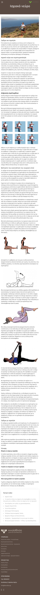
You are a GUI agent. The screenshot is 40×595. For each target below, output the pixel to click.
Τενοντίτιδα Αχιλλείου (10, 508)
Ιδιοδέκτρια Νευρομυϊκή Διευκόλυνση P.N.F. (9, 569)
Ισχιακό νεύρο (8, 496)
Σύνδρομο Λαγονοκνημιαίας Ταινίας (14, 513)
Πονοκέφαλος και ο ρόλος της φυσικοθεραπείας (17, 503)
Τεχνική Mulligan (4, 572)
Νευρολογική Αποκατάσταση (7, 541)
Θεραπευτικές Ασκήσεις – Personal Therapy (9, 539)
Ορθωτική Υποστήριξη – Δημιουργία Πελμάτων (10, 555)
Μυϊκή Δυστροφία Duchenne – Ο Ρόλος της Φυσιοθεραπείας (20, 521)
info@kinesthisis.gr (6, 585)
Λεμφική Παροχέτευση (5, 553)
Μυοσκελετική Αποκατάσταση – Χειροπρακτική (10, 544)
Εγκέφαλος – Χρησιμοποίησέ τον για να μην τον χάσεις (19, 518)
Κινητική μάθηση (4, 565)
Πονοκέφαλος (4, 548)
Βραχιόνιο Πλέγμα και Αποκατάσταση (14, 516)
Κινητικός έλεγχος (4, 562)
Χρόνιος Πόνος (4, 546)
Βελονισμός (3, 551)
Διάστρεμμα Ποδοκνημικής (12, 511)
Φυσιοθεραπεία (4, 567)
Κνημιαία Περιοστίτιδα (11, 506)
